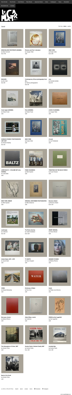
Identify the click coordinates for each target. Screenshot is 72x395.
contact (26, 388)
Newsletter (66, 1)
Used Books (21, 1)
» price (69, 26)
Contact (12, 5)
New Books (12, 1)
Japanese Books (39, 1)
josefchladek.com (67, 394)
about (21, 388)
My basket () (4, 5)
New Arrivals (4, 1)
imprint (16, 388)
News (60, 1)
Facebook (37, 388)
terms (31, 388)
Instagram (45, 388)
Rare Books (29, 1)
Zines (46, 1)
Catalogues (53, 1)
